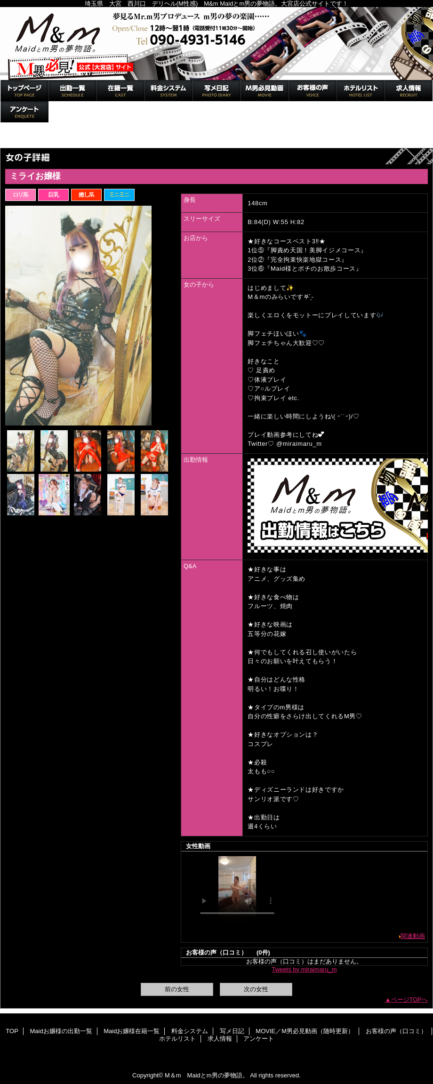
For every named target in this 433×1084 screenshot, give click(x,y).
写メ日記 (216, 90)
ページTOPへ (409, 999)
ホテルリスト (361, 90)
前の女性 (177, 989)
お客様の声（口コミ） (313, 90)
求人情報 (409, 90)
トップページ (22, 138)
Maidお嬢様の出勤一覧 (72, 90)
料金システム (168, 90)
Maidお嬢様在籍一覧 (120, 90)
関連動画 (413, 935)
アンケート (24, 111)
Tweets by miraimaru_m (304, 969)
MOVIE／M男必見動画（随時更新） (265, 90)
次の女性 (256, 989)
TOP (24, 90)
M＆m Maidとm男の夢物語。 (216, 43)
